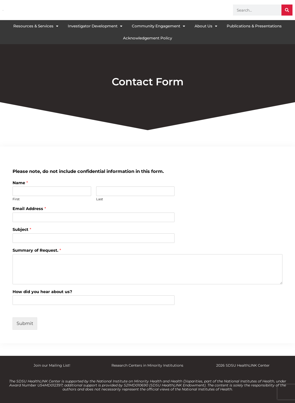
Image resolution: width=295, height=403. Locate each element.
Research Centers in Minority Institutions (147, 365)
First (16, 199)
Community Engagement (158, 26)
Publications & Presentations (254, 26)
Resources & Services (35, 26)
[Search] (286, 10)
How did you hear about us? (42, 291)
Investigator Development (95, 26)
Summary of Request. (37, 250)
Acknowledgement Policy (147, 38)
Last (99, 199)
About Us (206, 26)
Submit (25, 323)
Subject (22, 229)
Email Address (29, 208)
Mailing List (59, 365)
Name (20, 182)
